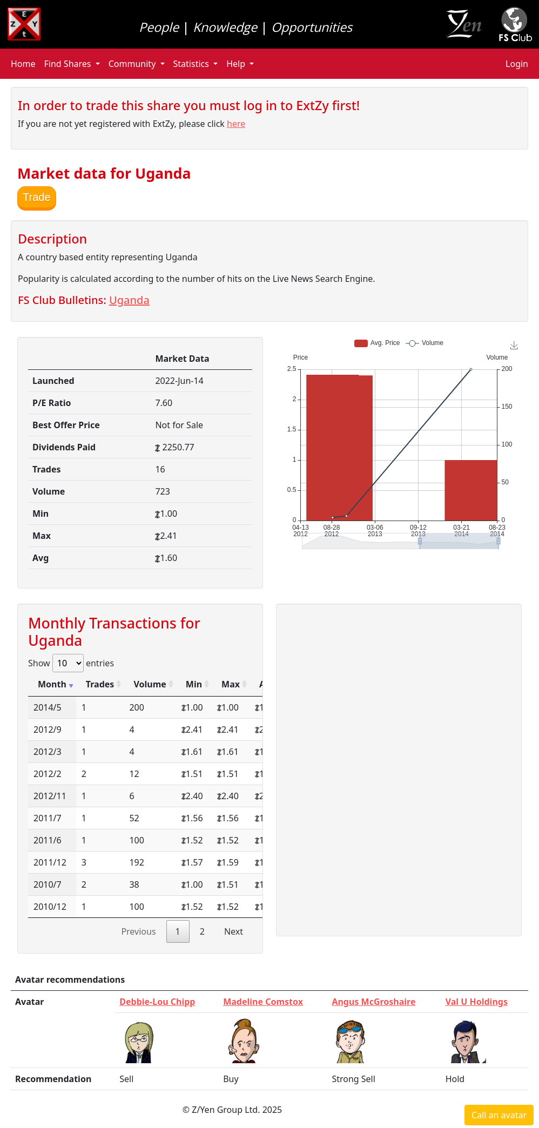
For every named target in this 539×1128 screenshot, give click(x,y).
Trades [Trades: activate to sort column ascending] (100, 684)
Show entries (71, 663)
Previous (138, 931)
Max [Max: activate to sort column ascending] (230, 684)
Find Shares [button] (68, 64)
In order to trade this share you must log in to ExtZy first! (189, 105)
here (236, 124)
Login (517, 64)
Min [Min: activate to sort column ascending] (194, 684)
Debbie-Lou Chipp (157, 1002)
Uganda (129, 300)
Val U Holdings (477, 1002)
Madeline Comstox (263, 1002)
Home (23, 64)
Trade (37, 197)
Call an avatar (499, 1115)
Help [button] (236, 64)
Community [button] (133, 64)
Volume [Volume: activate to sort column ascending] (149, 684)
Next (233, 931)
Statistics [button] (192, 64)
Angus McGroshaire (373, 1002)
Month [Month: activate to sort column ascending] (52, 684)
